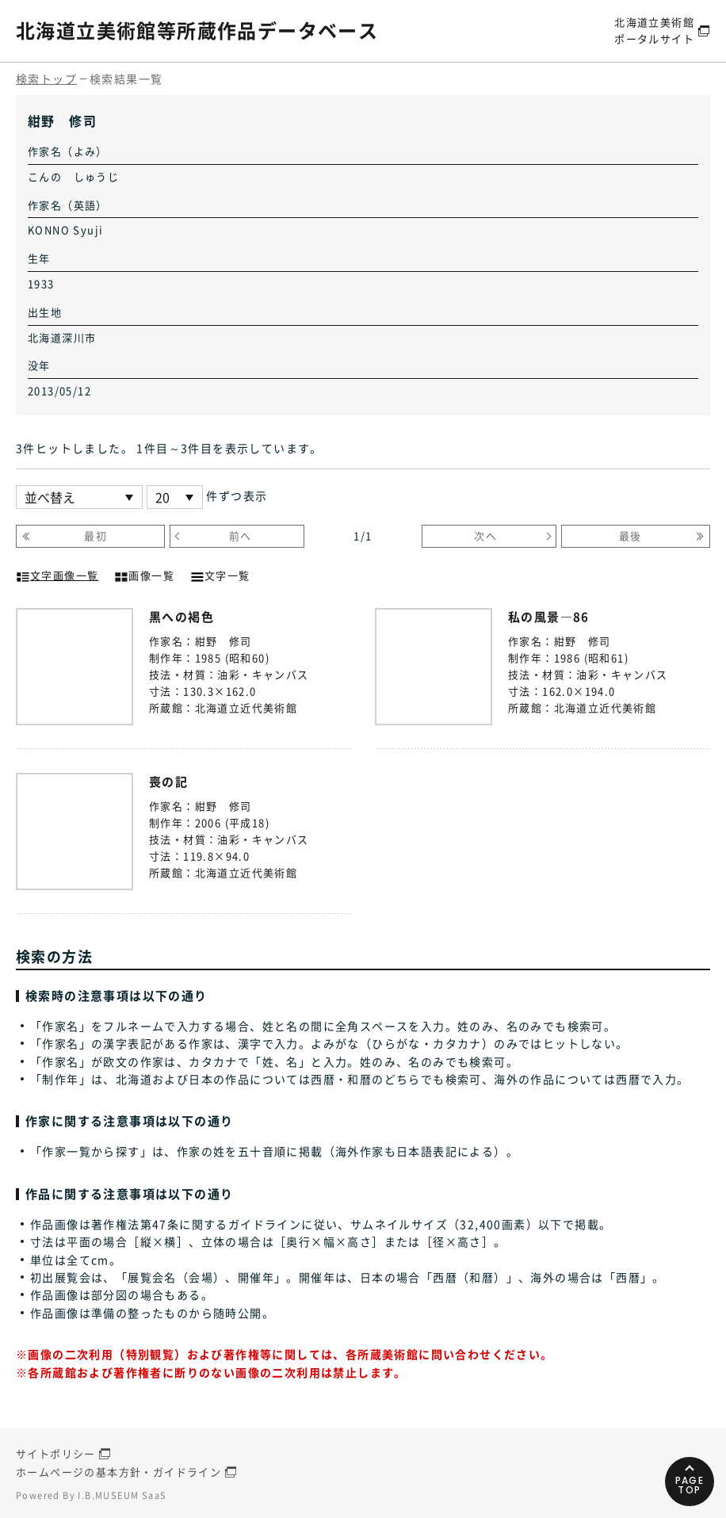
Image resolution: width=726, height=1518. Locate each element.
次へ (485, 535)
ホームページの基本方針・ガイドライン (118, 1471)
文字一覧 (220, 574)
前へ (240, 535)
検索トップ (46, 78)
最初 (95, 535)
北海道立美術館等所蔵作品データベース (197, 30)
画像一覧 (144, 574)
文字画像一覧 (57, 574)
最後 (630, 535)
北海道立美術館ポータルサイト (654, 30)
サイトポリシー (56, 1453)
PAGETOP (690, 1485)
